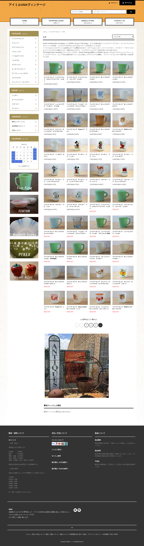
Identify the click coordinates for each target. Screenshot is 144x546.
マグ (63, 32)
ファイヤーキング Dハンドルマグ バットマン (100, 105)
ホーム (45, 32)
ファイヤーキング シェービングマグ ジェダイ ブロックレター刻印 (100, 232)
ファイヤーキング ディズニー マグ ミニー (100, 155)
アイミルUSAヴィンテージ (27, 4)
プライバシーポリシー (94, 534)
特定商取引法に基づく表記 (78, 534)
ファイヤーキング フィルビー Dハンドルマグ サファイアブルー (77, 105)
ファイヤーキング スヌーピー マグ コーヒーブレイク (77, 205)
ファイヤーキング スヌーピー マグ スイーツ (100, 180)
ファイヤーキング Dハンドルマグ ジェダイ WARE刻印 (54, 257)
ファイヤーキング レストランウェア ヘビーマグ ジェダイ (77, 78)
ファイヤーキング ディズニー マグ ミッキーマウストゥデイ (77, 180)
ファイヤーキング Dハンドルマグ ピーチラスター (100, 130)
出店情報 (105, 534)
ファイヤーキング (55, 32)
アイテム (127, 3)
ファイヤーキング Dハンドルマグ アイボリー (123, 257)
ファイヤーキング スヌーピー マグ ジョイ (54, 205)
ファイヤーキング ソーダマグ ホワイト (54, 155)
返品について (64, 534)
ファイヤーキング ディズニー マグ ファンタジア (122, 155)
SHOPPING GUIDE (56, 22)
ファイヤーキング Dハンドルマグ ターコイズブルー (54, 232)
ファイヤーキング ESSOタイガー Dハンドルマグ (123, 130)
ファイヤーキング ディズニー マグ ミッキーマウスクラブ (54, 180)
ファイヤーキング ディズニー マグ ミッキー (77, 155)
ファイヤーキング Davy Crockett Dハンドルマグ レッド (77, 308)
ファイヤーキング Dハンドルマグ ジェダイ (100, 78)
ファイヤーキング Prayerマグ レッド (54, 308)
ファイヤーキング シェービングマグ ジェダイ (122, 232)
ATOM (116, 534)
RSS (111, 534)
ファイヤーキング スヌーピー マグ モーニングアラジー (122, 180)
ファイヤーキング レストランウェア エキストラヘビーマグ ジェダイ (54, 79)
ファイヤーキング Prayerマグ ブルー (77, 130)
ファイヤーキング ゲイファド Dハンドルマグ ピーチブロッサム (54, 130)
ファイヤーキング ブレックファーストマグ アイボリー (100, 257)
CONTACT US (119, 22)
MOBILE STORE (88, 22)
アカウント (114, 3)
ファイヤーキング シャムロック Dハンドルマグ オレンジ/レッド (100, 308)
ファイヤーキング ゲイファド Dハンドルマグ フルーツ (122, 282)
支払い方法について (38, 534)
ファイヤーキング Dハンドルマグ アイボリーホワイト (54, 282)
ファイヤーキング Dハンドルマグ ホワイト (123, 105)
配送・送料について (52, 534)
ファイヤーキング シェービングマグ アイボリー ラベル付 (54, 105)
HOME (24, 22)
